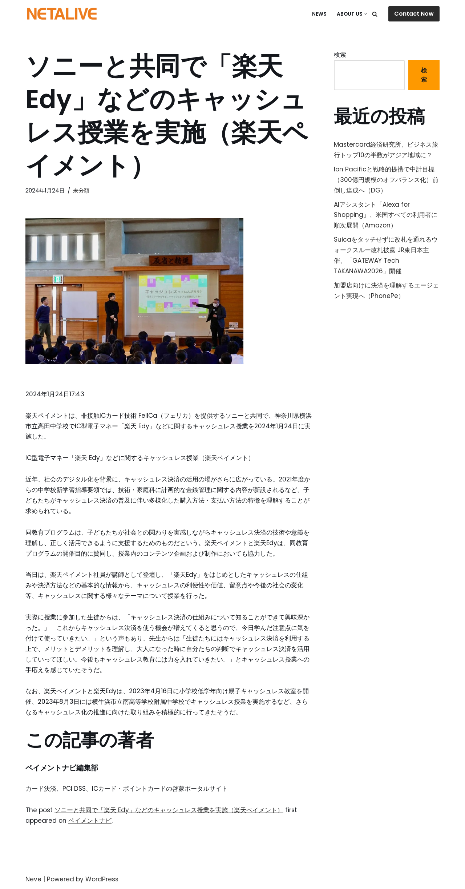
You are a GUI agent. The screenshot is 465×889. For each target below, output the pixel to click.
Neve (33, 879)
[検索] (374, 14)
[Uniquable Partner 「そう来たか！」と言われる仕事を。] (61, 14)
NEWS (319, 14)
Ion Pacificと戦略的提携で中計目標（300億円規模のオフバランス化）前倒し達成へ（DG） (386, 180)
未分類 (81, 190)
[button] (365, 14)
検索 (340, 54)
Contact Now (414, 13)
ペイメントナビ (90, 820)
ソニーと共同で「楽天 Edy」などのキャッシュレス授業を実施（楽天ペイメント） (168, 810)
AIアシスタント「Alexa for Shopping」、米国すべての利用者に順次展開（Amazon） (385, 215)
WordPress (101, 879)
